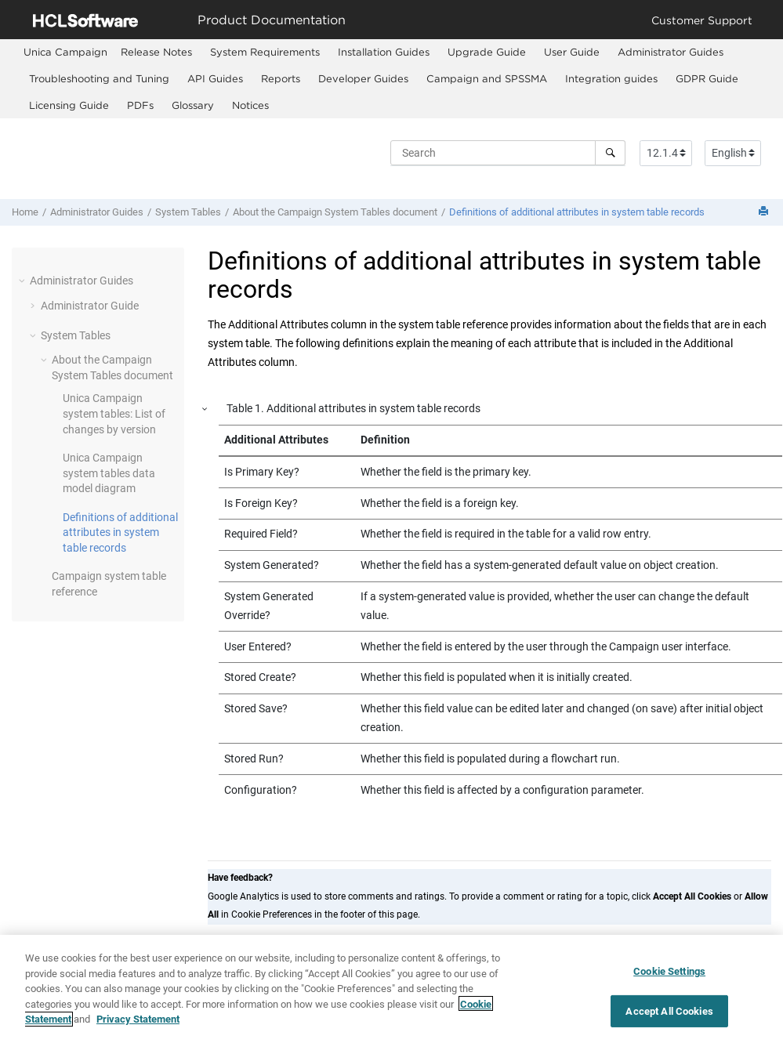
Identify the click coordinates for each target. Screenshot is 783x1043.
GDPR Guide (707, 78)
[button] (23, 280)
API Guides (215, 78)
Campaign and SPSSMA (486, 78)
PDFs (140, 105)
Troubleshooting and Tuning (99, 78)
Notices (250, 105)
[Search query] (507, 152)
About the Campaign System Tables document (335, 212)
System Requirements (265, 51)
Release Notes (156, 51)
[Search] (610, 152)
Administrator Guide (90, 305)
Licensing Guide (69, 105)
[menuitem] (65, 52)
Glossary (193, 105)
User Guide (572, 51)
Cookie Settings (669, 977)
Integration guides (611, 78)
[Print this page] (765, 212)
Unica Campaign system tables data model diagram (109, 472)
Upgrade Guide (487, 51)
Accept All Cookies (668, 1016)
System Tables (188, 212)
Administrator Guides (670, 51)
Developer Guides (363, 78)
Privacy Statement (137, 1024)
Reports (280, 78)
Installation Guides (384, 51)
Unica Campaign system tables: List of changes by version (114, 413)
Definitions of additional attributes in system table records (577, 212)
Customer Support (701, 20)
